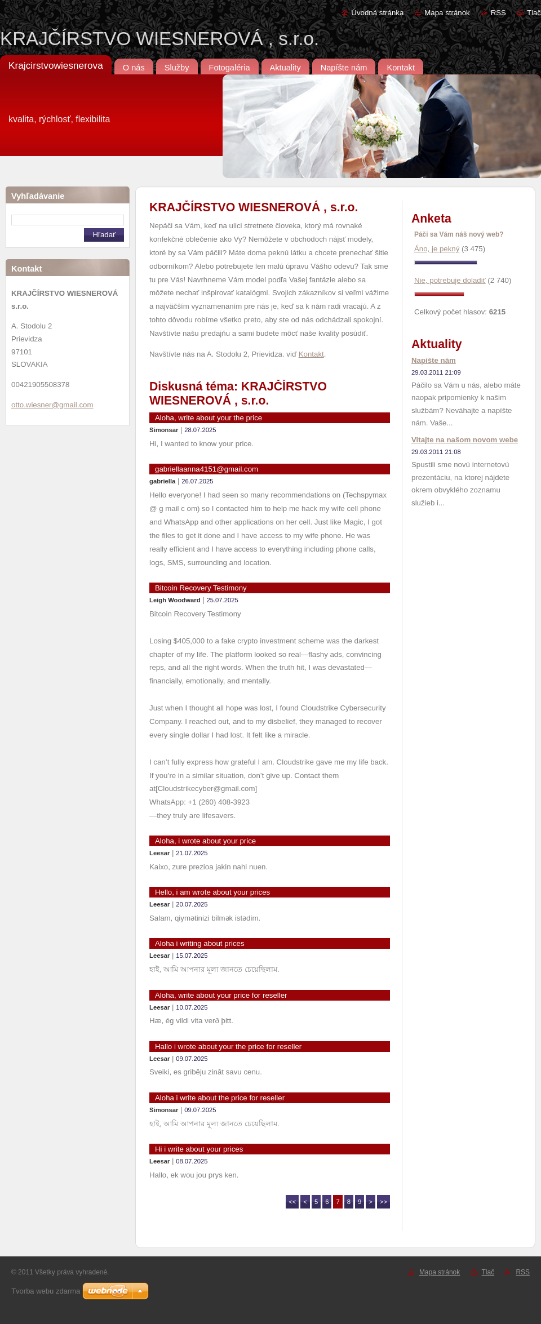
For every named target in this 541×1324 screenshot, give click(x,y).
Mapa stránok (446, 12)
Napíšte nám (433, 360)
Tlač (534, 12)
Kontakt (311, 354)
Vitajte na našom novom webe (464, 440)
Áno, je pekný (436, 249)
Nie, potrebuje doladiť (450, 280)
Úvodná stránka (377, 12)
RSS (498, 12)
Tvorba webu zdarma (45, 1291)
